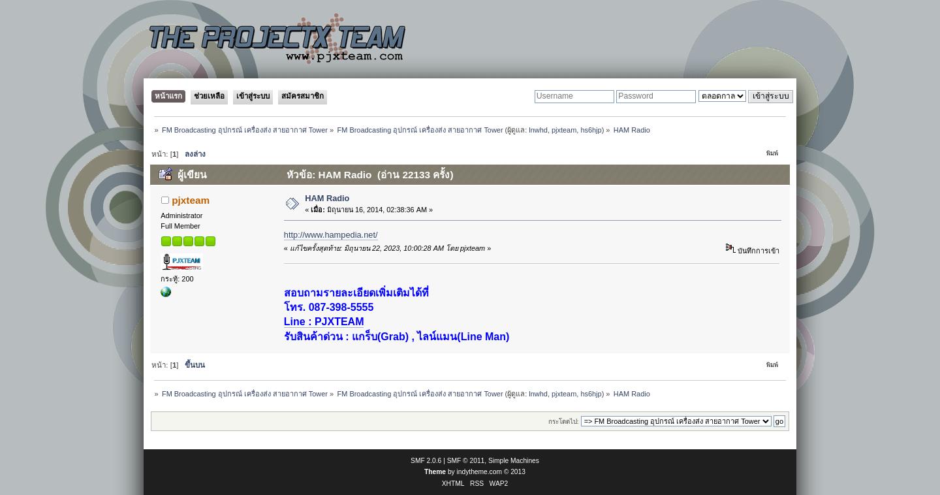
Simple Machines (513, 460)
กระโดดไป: (563, 421)
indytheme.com (479, 471)
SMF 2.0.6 (426, 460)
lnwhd (538, 130)
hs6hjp (590, 130)
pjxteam (564, 130)
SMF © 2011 (466, 460)
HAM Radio (327, 198)
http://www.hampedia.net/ (331, 235)
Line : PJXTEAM (324, 321)
